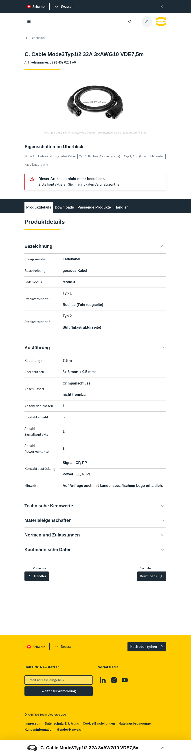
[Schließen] (162, 6)
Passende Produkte (94, 207)
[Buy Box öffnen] (95, 748)
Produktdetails (38, 207)
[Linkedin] (103, 680)
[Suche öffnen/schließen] (129, 21)
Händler (121, 207)
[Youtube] (125, 680)
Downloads (64, 207)
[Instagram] (114, 680)
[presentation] (63, 6)
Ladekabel (34, 38)
